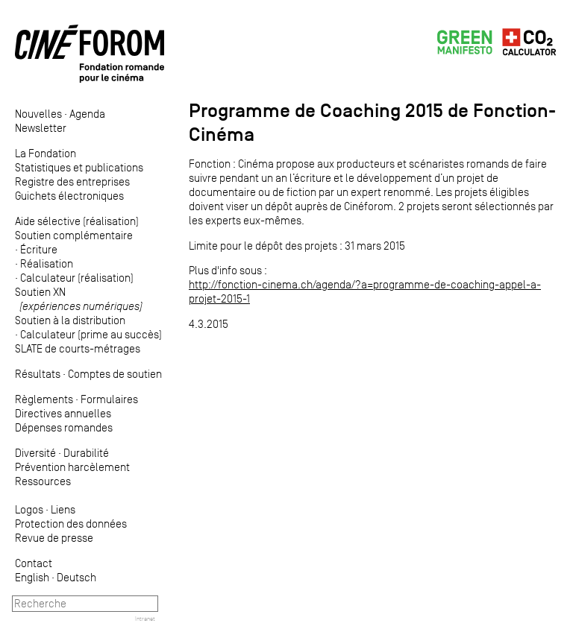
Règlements (44, 399)
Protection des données (71, 523)
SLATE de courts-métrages (77, 348)
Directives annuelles (63, 413)
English (32, 577)
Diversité (35, 452)
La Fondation (45, 153)
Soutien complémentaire (74, 235)
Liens (63, 509)
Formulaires (109, 399)
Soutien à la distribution (70, 320)
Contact (33, 563)
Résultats (37, 373)
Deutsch (76, 577)
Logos (29, 509)
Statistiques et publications (79, 167)
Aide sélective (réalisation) (77, 221)
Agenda (87, 113)
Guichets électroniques (69, 195)
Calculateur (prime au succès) (91, 334)
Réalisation (46, 263)
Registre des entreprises (72, 181)
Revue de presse (54, 537)
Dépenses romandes (64, 427)
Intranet (145, 618)
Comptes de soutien (115, 373)
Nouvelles (38, 113)
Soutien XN (79, 298)
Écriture (38, 249)
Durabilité (86, 452)
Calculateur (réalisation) (77, 277)
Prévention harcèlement (72, 467)
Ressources (43, 481)
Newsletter (40, 127)
